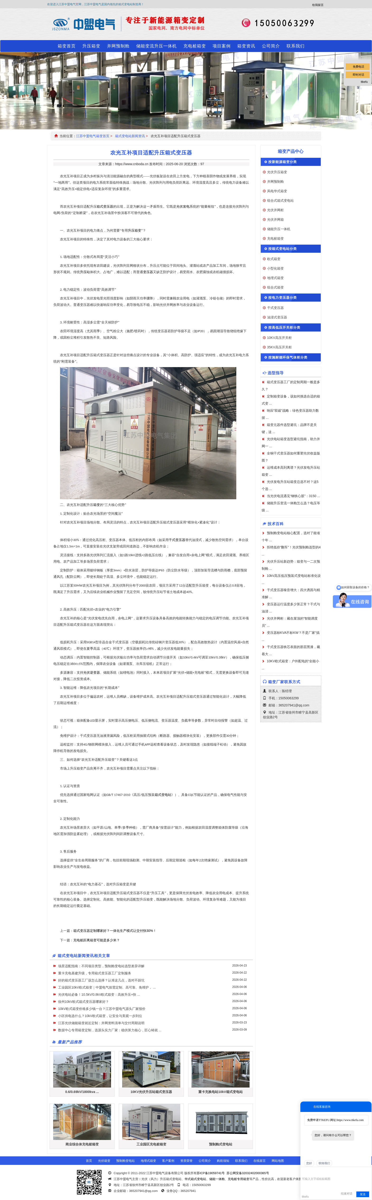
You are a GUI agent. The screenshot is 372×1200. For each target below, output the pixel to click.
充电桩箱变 (194, 46)
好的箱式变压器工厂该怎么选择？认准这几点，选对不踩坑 (101, 980)
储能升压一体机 (278, 229)
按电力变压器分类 (282, 297)
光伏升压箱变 (277, 172)
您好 (309, 1163)
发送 (363, 1194)
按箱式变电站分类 (282, 249)
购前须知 (223, 1161)
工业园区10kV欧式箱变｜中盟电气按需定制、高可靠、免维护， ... (107, 987)
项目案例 (222, 46)
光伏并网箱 (275, 219)
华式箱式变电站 (195, 1179)
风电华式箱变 (277, 191)
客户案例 (168, 1161)
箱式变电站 (163, 795)
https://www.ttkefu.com (350, 1120)
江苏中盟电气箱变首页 (92, 136)
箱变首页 (67, 46)
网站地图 (278, 1161)
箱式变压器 (105, 206)
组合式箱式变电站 (280, 200)
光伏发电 (183, 206)
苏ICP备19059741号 (211, 1173)
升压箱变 (91, 46)
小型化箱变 (275, 268)
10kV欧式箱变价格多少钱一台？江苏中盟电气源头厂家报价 (101, 1009)
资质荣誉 (186, 1161)
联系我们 (296, 46)
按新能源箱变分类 (282, 162)
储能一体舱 (217, 1179)
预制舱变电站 (125, 1161)
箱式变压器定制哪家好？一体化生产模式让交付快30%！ (114, 931)
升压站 (85, 272)
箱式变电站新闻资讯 (130, 136)
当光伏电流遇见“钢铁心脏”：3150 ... (293, 496)
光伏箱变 (104, 1161)
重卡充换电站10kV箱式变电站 (220, 1092)
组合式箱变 (275, 287)
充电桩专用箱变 (238, 1179)
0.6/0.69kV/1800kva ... (82, 1092)
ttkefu (364, 82)
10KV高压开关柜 (279, 338)
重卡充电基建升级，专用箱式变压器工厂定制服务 (94, 973)
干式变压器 (177, 540)
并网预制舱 (118, 46)
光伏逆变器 (91, 672)
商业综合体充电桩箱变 (82, 1144)
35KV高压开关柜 (279, 347)
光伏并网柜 (275, 210)
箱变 (96, 505)
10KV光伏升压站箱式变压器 (151, 1092)
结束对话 (346, 1193)
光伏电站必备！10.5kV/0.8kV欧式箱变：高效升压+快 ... (99, 994)
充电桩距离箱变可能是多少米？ (96, 940)
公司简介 (271, 46)
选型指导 (276, 373)
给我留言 (318, 5)
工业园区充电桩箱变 (151, 1144)
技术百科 (276, 524)
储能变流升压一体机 (156, 46)
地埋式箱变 (275, 278)
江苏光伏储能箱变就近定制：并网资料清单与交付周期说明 (101, 1023)
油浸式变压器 (277, 317)
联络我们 (324, 1163)
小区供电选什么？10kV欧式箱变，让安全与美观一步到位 (100, 1016)
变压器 (148, 272)
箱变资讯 (246, 46)
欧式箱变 (273, 259)
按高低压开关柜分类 (284, 327)
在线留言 (259, 1161)
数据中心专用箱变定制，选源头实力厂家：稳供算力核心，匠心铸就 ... (110, 1030)
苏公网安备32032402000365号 (248, 1173)
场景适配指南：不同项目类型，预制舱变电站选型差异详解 (101, 966)
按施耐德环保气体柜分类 (287, 357)
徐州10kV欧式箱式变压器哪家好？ (83, 1002)
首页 (89, 1161)
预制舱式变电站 (220, 1144)
